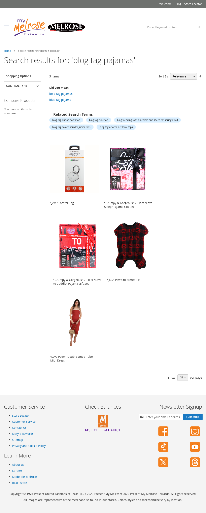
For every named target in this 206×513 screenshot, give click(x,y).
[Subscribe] (193, 417)
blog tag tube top (98, 120)
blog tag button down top (66, 120)
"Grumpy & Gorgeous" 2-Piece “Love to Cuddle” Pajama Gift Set (77, 281)
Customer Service (24, 421)
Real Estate (19, 483)
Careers (17, 471)
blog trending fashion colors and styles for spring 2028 (147, 120)
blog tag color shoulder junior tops (71, 127)
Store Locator (193, 4)
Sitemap (17, 440)
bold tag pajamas (61, 94)
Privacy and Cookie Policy (29, 446)
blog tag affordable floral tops (116, 127)
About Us (18, 465)
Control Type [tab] (16, 86)
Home (7, 50)
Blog (178, 4)
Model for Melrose (24, 477)
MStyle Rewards (23, 434)
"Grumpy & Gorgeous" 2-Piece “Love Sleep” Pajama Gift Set (128, 205)
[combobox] (173, 27)
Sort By (163, 76)
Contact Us (19, 428)
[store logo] (49, 27)
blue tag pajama (60, 100)
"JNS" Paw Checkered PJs (123, 280)
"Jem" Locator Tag (62, 203)
